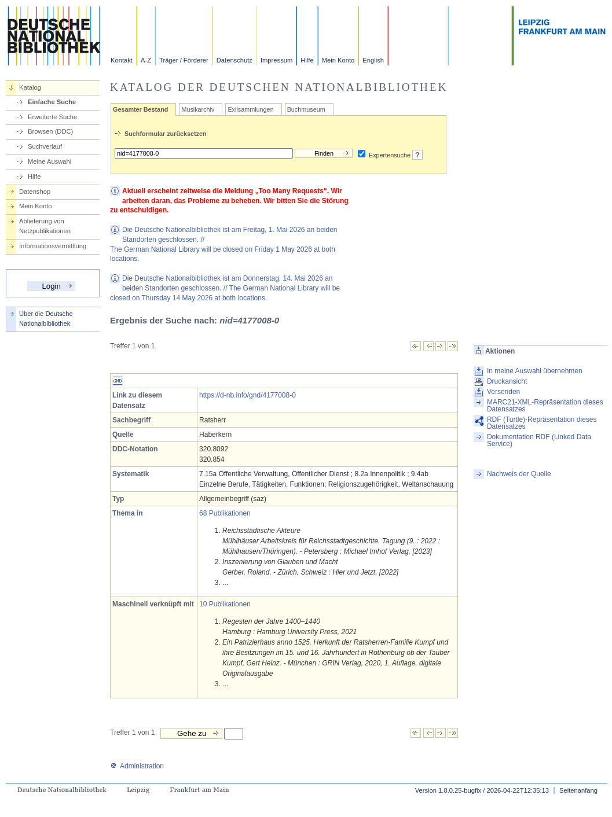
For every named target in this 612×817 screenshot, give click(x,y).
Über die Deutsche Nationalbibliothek (46, 318)
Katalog (30, 87)
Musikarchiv (197, 109)
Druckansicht (507, 381)
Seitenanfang (578, 790)
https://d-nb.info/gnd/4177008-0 (247, 395)
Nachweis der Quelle (519, 474)
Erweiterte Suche (52, 116)
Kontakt (122, 60)
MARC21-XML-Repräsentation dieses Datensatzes (545, 405)
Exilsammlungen (250, 109)
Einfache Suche (52, 101)
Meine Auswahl (49, 161)
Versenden (503, 392)
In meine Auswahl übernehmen (534, 371)
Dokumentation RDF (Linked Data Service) (539, 440)
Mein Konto (338, 60)
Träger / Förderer (183, 60)
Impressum (276, 60)
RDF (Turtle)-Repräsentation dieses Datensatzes (542, 422)
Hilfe (306, 60)
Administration (137, 766)
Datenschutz (234, 60)
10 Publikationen (225, 604)
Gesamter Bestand (140, 109)
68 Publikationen (225, 513)
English (373, 60)
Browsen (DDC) (50, 131)
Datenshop (34, 191)
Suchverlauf (45, 146)
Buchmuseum (306, 109)
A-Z (146, 60)
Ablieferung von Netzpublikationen (45, 226)
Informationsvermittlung (52, 245)
